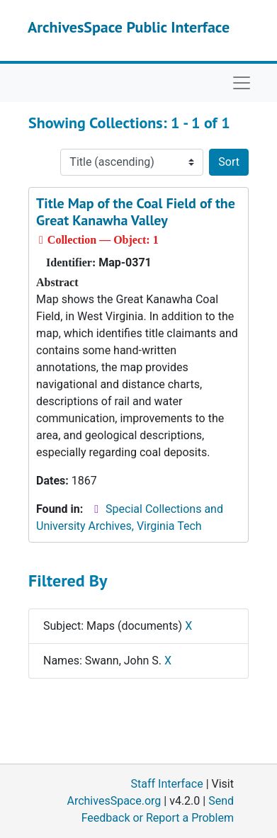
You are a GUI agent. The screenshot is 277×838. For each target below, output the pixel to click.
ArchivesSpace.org (114, 801)
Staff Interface (167, 784)
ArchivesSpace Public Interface (129, 27)
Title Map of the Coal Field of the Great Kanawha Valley (135, 212)
